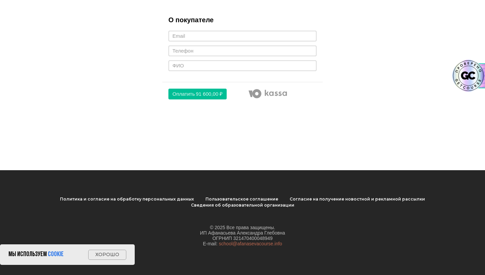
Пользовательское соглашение (241, 199)
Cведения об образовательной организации (242, 205)
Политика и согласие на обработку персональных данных (127, 199)
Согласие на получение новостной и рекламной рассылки (357, 199)
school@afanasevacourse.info (250, 243)
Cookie (56, 254)
